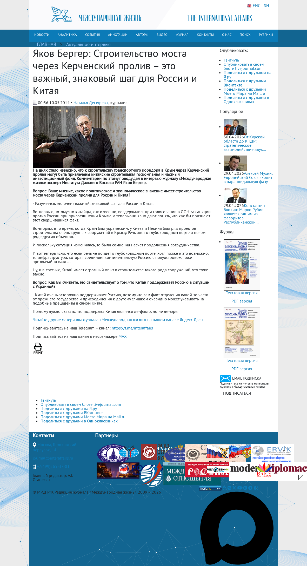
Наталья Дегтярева (91, 102)
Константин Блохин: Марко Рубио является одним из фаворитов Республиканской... (244, 214)
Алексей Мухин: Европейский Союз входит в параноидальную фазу (248, 177)
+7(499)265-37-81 (53, 466)
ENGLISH (258, 5)
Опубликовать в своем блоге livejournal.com (244, 66)
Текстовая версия (242, 292)
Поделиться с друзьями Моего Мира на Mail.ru (245, 91)
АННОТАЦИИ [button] (118, 34)
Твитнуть (231, 60)
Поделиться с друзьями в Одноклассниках (246, 99)
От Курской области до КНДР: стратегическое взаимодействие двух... (245, 143)
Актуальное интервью (88, 44)
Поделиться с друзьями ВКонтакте (245, 82)
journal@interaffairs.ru (53, 458)
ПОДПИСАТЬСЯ (237, 393)
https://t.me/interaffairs (132, 328)
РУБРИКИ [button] (266, 34)
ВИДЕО (162, 34)
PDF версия (241, 301)
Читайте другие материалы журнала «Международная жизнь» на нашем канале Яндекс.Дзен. (118, 319)
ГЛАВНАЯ (46, 44)
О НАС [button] (226, 34)
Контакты (43, 435)
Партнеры (106, 435)
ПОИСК (245, 34)
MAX (122, 336)
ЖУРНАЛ (182, 34)
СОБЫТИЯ (92, 34)
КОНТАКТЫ (205, 34)
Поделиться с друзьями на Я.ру (247, 74)
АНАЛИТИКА (67, 34)
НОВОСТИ (41, 34)
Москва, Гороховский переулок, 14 (54, 447)
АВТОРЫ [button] (142, 34)
